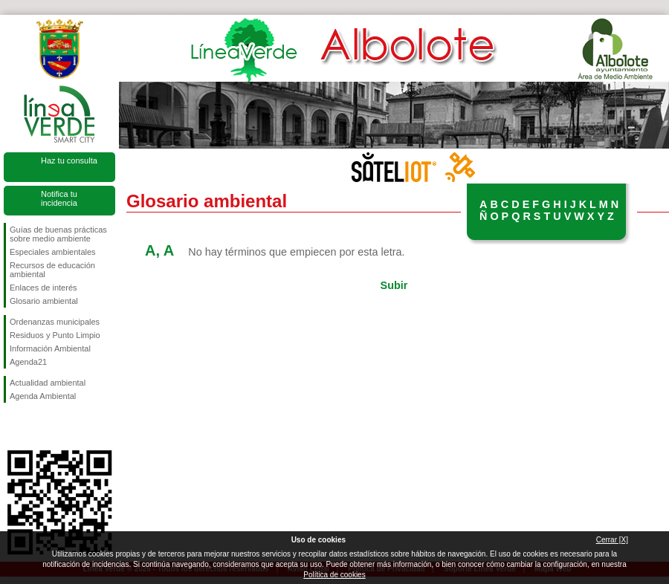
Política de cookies (334, 575)
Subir (394, 285)
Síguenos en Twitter (37, 426)
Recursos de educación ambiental (52, 270)
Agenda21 (28, 361)
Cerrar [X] (612, 540)
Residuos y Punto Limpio (55, 335)
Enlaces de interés (43, 287)
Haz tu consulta (69, 160)
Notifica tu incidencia (59, 198)
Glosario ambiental (44, 300)
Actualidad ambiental (47, 382)
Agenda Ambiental (43, 396)
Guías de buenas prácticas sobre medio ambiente (58, 234)
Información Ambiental (50, 348)
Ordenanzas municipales (55, 321)
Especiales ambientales (53, 251)
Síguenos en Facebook (13, 426)
